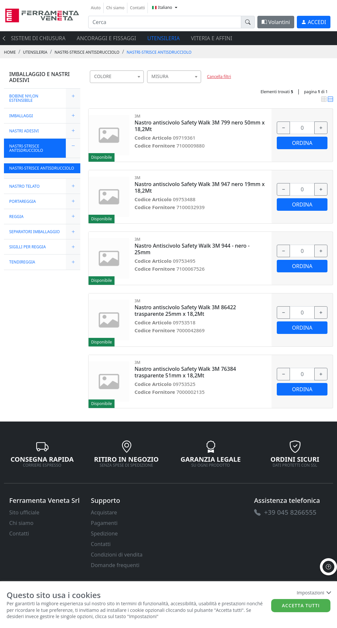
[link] (42, 15)
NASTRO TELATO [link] (24, 186)
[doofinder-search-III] (248, 22)
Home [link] (10, 52)
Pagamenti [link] (104, 523)
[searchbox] (140, 85)
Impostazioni (313, 592)
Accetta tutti (301, 605)
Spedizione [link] (104, 533)
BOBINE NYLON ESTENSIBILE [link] (23, 98)
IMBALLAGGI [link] (21, 116)
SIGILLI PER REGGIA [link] (27, 247)
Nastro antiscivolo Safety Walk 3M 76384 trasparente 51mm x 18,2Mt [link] (185, 372)
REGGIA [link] (16, 216)
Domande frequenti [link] (115, 565)
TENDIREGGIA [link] (22, 262)
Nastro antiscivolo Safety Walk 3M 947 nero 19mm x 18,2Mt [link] (200, 187)
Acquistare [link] (104, 512)
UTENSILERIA (163, 38)
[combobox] (117, 76)
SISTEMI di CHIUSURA (38, 38)
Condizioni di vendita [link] (117, 554)
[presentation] (6, 38)
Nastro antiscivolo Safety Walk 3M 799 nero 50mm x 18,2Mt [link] (200, 126)
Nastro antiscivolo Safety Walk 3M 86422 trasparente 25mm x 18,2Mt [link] (185, 310)
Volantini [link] (276, 22)
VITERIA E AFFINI (211, 38)
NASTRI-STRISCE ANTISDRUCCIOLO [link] (87, 52)
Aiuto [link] (96, 8)
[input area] (164, 22)
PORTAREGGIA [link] (22, 201)
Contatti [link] (137, 8)
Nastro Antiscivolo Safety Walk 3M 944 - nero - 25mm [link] (192, 249)
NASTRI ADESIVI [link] (24, 131)
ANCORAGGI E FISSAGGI (106, 38)
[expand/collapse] (73, 98)
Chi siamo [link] (115, 8)
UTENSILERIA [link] (35, 52)
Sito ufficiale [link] (24, 512)
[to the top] (328, 567)
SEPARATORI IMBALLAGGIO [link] (34, 231)
